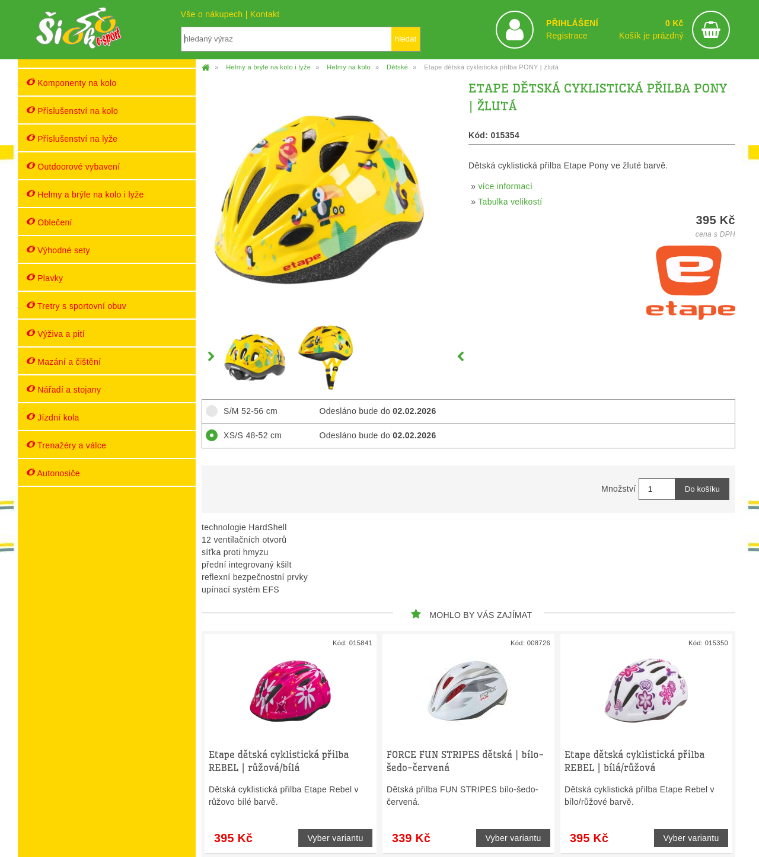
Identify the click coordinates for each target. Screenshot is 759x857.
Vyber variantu (335, 838)
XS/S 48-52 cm (249, 435)
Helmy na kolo (349, 67)
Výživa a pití (56, 334)
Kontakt (265, 14)
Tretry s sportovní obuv (76, 306)
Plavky (45, 278)
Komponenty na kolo (72, 83)
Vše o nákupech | (215, 14)
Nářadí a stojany (64, 389)
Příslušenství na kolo (72, 111)
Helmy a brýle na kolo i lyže (85, 194)
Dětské (397, 67)
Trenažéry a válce (66, 445)
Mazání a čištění (64, 361)
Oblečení (49, 222)
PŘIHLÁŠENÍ (572, 23)
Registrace (567, 35)
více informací (506, 186)
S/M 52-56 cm (247, 411)
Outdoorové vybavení (73, 166)
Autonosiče (53, 473)
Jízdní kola (53, 417)
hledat (405, 38)
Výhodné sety (58, 250)
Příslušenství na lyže (72, 138)
